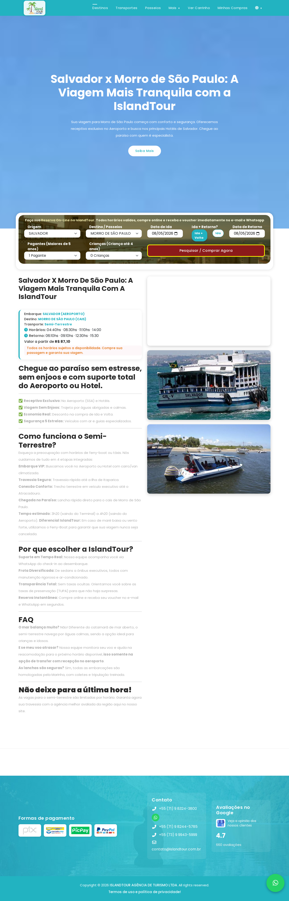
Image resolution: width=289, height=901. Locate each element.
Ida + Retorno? (205, 226)
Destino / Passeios (105, 226)
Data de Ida (161, 226)
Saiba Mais (144, 151)
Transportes (127, 7)
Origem (34, 226)
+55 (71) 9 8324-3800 (178, 808)
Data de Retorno (247, 226)
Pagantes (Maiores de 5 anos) (49, 246)
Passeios (153, 7)
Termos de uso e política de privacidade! (144, 891)
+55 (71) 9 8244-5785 (178, 826)
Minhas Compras (232, 7)
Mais (173, 7)
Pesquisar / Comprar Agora (206, 250)
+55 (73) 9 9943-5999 (178, 834)
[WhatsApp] (155, 817)
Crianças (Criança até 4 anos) (111, 246)
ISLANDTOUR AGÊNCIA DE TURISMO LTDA (143, 885)
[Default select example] (52, 233)
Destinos (100, 7)
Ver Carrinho (199, 7)
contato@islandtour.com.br (176, 849)
